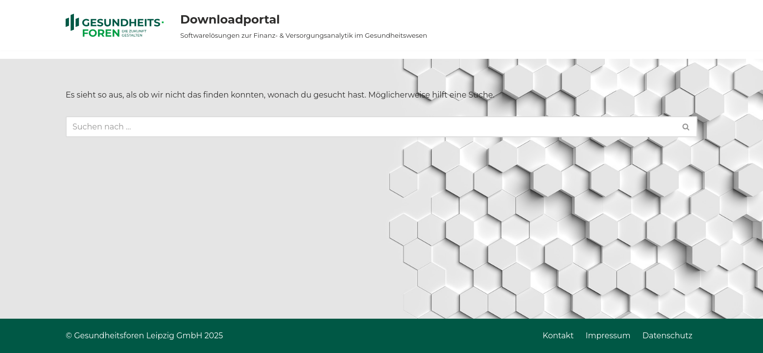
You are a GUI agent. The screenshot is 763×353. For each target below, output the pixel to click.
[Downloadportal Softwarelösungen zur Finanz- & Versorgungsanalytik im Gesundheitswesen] (288, 25)
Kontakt (558, 335)
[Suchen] (370, 126)
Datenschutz (667, 335)
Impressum (608, 335)
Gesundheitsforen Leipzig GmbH (138, 335)
